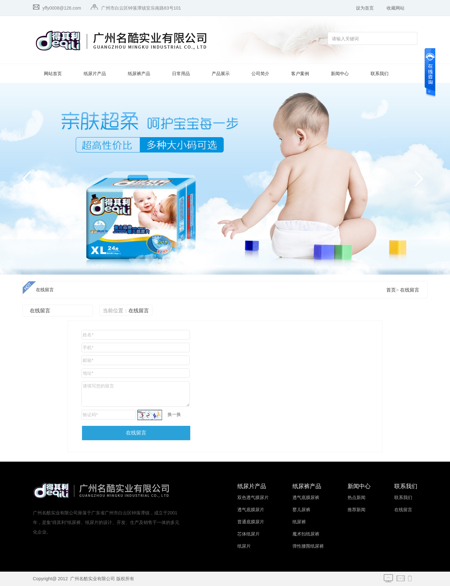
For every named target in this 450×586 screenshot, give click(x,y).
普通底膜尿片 (250, 522)
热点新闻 (356, 497)
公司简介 (260, 73)
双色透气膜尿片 (253, 497)
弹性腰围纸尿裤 (308, 546)
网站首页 (53, 73)
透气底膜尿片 (250, 509)
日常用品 (181, 73)
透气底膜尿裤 (305, 497)
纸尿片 (244, 546)
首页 (391, 290)
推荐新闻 (356, 509)
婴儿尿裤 (301, 509)
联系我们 (380, 73)
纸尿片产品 (95, 73)
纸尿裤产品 (139, 73)
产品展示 (221, 73)
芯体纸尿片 (248, 534)
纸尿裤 (299, 522)
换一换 (174, 414)
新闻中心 (340, 73)
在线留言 (45, 289)
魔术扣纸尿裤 (305, 534)
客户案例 (300, 73)
